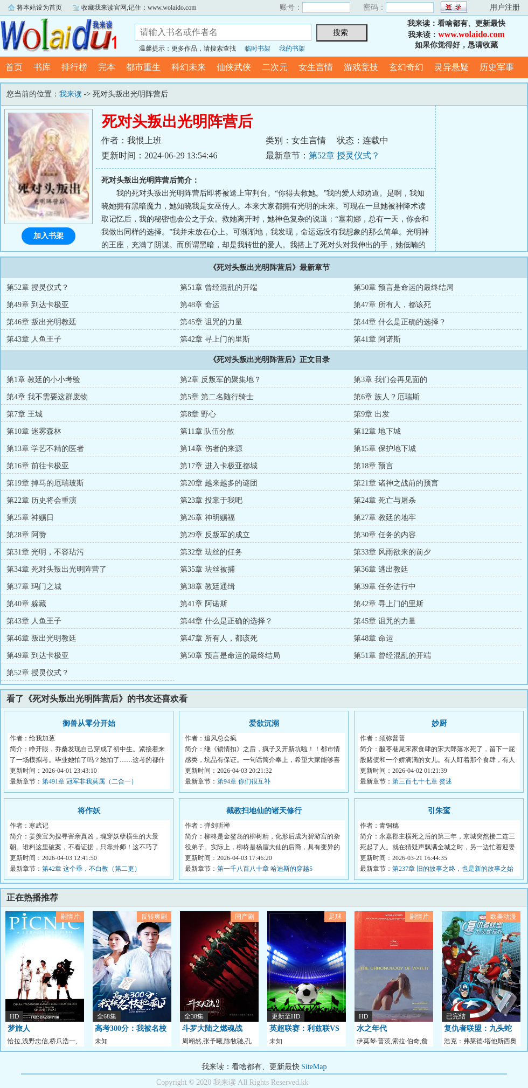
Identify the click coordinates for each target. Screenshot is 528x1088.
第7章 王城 (24, 414)
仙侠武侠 (234, 67)
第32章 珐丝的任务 (211, 552)
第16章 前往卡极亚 (37, 466)
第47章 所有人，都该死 (392, 305)
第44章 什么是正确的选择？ (399, 322)
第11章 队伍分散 (207, 431)
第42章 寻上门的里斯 (215, 339)
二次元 (275, 67)
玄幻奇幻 (406, 67)
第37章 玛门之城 (33, 587)
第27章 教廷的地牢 (384, 518)
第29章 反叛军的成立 (215, 535)
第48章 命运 (200, 305)
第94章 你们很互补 (243, 781)
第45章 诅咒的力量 (211, 322)
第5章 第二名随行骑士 (217, 397)
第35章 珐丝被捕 (207, 569)
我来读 (59, 34)
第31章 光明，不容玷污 (45, 552)
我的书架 (292, 48)
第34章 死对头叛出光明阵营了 (56, 569)
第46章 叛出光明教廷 (41, 322)
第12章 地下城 (377, 431)
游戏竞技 (361, 67)
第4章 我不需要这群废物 (47, 397)
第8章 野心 (198, 414)
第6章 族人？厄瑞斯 (386, 397)
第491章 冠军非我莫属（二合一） (89, 781)
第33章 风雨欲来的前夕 (392, 552)
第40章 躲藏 (26, 604)
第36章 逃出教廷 (380, 569)
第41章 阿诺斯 (377, 339)
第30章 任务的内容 (384, 535)
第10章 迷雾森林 (33, 431)
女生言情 (315, 67)
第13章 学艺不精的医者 (45, 449)
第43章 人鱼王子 (33, 339)
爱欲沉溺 (264, 723)
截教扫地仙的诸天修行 (264, 811)
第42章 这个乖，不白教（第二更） (91, 868)
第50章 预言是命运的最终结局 (403, 287)
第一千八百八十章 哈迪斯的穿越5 (264, 868)
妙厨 (439, 723)
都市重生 (143, 67)
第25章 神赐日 (30, 518)
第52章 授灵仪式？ (344, 155)
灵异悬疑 (451, 67)
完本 (106, 67)
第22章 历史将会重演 (41, 500)
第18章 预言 (373, 466)
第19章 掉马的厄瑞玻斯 (45, 483)
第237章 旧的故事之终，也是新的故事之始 (452, 868)
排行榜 (74, 67)
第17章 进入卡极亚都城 (219, 466)
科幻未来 (188, 67)
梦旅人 (19, 1028)
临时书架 (257, 48)
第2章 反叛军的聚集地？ (220, 380)
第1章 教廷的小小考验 (43, 380)
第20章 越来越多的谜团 (219, 483)
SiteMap (313, 1067)
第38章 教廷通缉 (207, 587)
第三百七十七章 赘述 (422, 781)
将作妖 (89, 811)
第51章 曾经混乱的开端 (219, 287)
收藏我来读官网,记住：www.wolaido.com (139, 7)
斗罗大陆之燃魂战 (212, 1028)
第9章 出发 (371, 414)
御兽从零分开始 (88, 723)
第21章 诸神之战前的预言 (396, 483)
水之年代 (372, 1028)
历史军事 (497, 67)
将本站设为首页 (39, 7)
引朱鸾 (439, 811)
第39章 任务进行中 (384, 587)
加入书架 (48, 236)
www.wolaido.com (471, 34)
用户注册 (505, 7)
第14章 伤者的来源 (211, 449)
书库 (42, 67)
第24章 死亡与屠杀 (384, 500)
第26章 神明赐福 (207, 518)
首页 (14, 67)
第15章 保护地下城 (384, 449)
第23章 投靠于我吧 (211, 500)
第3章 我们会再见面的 (390, 380)
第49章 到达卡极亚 (37, 305)
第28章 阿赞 (26, 535)
